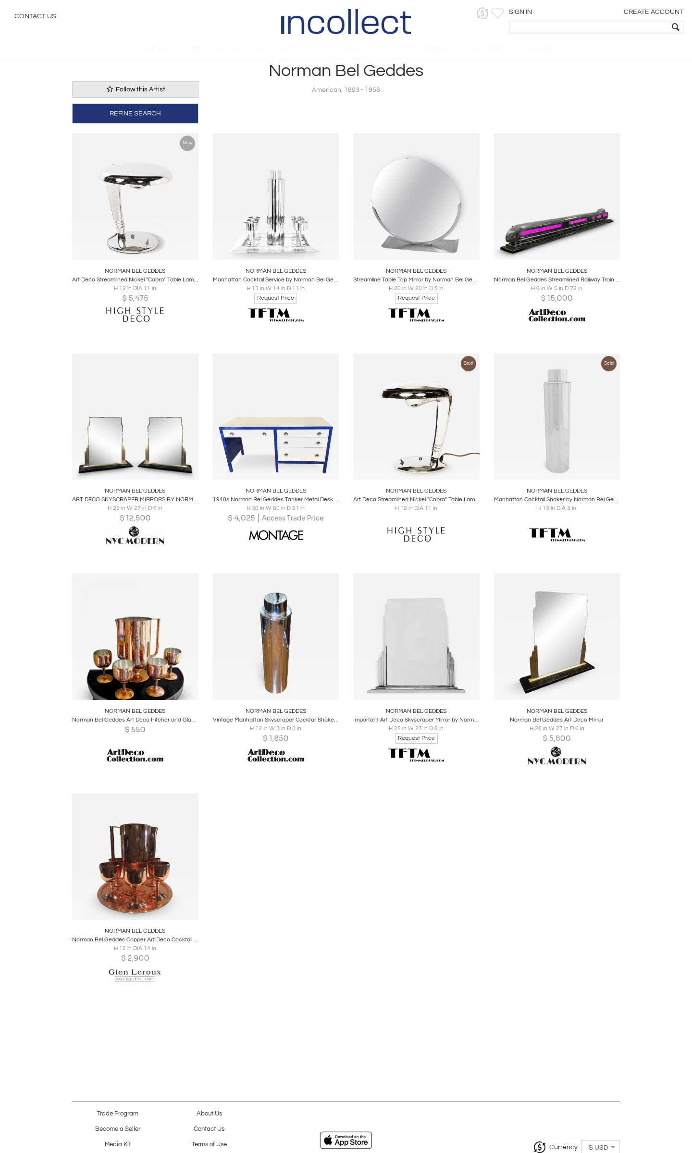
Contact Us (35, 16)
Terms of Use (209, 1144)
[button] (536, 13)
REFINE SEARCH (135, 116)
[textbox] (615, 27)
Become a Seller (117, 1129)
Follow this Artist (135, 93)
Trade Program (117, 1114)
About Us (209, 1114)
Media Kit (118, 1144)
